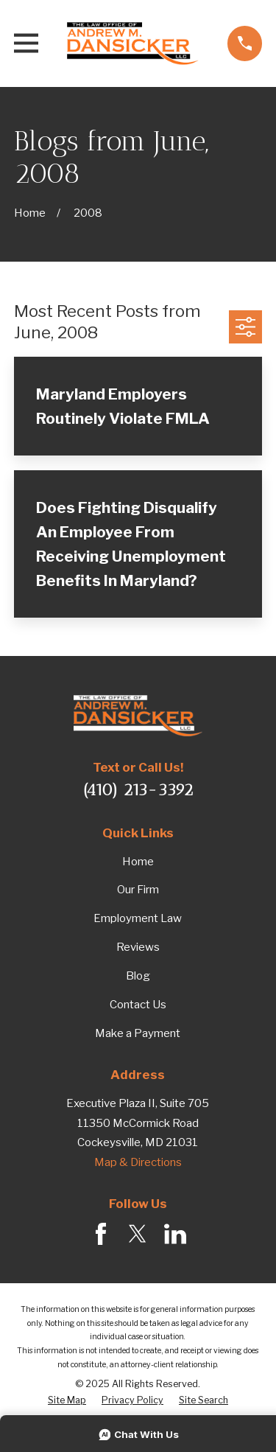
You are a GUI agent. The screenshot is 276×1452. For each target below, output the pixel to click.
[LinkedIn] (175, 1234)
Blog (138, 975)
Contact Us (138, 1004)
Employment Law (137, 918)
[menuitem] (67, 1400)
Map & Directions (138, 1162)
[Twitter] (138, 1234)
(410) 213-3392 (138, 790)
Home (138, 861)
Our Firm (138, 889)
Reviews (138, 947)
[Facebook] (101, 1234)
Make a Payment (137, 1033)
